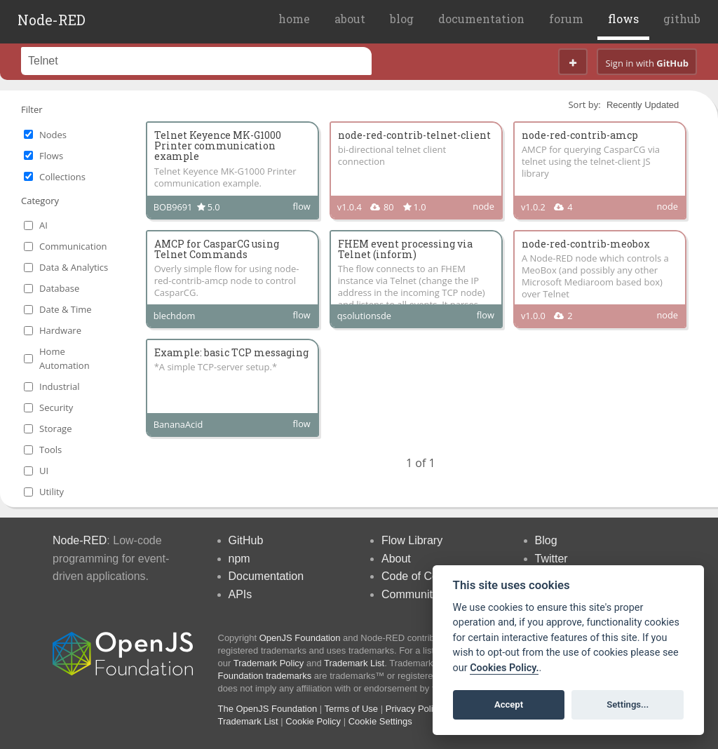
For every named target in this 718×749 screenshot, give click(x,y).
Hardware (60, 330)
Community (409, 594)
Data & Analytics (73, 267)
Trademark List (354, 663)
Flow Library (411, 540)
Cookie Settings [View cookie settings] (380, 721)
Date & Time (65, 309)
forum (566, 18)
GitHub (246, 540)
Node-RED (52, 20)
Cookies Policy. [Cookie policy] (504, 668)
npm (239, 559)
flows (623, 18)
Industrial (59, 386)
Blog (546, 540)
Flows (51, 155)
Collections (62, 176)
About (396, 559)
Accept (508, 704)
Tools (50, 449)
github (681, 18)
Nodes (53, 134)
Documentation (266, 576)
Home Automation (64, 358)
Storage (55, 428)
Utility (51, 491)
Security (56, 407)
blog (402, 18)
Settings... (628, 704)
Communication (73, 246)
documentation (481, 18)
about (349, 18)
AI (43, 225)
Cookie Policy (313, 721)
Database (59, 288)
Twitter (551, 559)
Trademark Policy (268, 663)
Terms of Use (352, 708)
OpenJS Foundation (300, 638)
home (294, 18)
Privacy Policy (414, 708)
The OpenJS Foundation (268, 708)
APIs (240, 594)
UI (43, 470)
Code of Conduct (423, 576)
